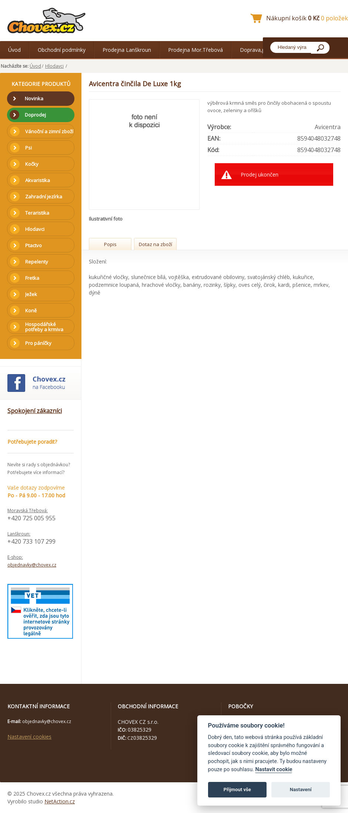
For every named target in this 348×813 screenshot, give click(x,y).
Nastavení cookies (29, 736)
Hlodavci (54, 66)
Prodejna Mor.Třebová (195, 49)
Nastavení (301, 789)
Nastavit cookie (273, 769)
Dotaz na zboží (155, 244)
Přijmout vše (237, 789)
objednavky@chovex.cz (31, 565)
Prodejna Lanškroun (127, 49)
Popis (110, 244)
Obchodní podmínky (62, 49)
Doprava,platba (258, 49)
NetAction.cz (59, 801)
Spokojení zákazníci (34, 411)
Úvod (14, 49)
